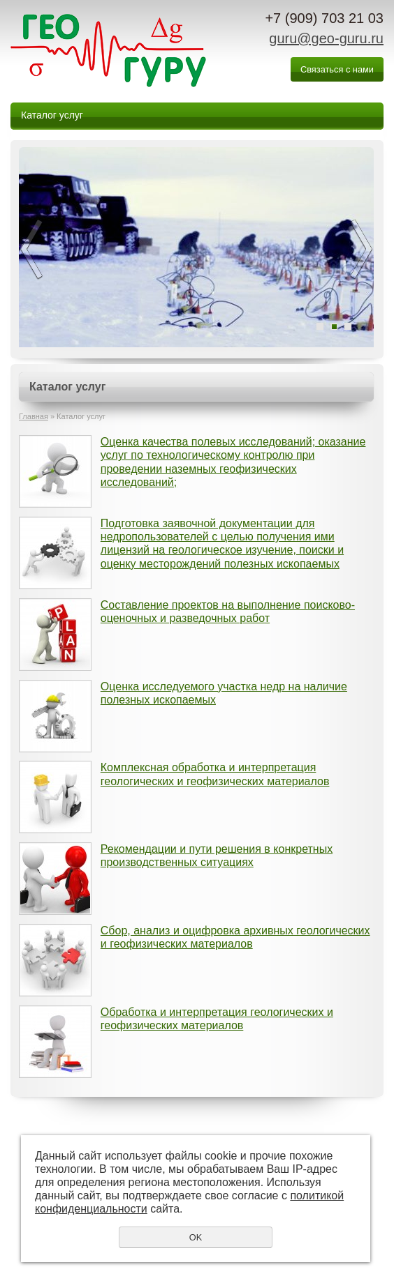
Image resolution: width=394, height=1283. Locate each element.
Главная (33, 416)
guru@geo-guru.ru (326, 38)
